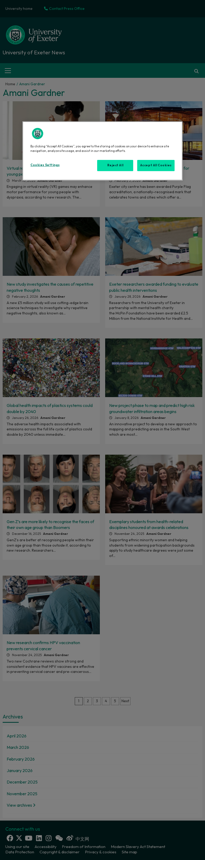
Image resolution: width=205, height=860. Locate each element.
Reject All (115, 165)
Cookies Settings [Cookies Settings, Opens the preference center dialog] (45, 165)
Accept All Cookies (156, 165)
